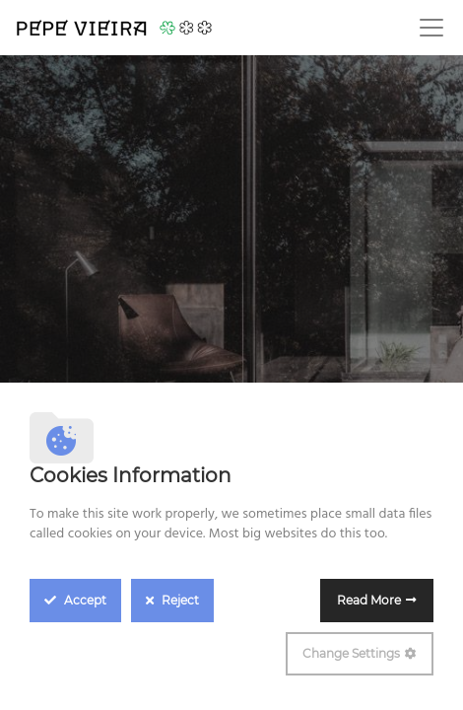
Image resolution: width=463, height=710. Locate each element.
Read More (369, 600)
